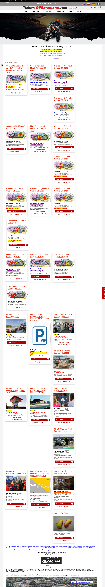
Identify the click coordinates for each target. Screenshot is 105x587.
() (56, 58)
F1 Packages (10, 533)
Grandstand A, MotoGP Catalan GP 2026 (62, 67)
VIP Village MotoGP (61, 543)
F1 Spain (9, 537)
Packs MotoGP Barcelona (86, 554)
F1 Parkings (10, 539)
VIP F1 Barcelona (60, 531)
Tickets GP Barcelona (61, 557)
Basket (96, 7)
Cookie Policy (64, 575)
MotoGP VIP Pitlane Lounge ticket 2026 (84, 198)
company (49, 11)
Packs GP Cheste (84, 545)
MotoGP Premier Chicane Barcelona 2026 (13, 295)
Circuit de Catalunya (37, 557)
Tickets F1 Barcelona (61, 564)
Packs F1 (82, 531)
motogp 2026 (37, 11)
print (99, 507)
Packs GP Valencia (84, 549)
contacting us (10, 559)
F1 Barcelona (10, 535)
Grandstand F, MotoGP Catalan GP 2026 (85, 100)
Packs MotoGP (83, 533)
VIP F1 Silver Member (61, 535)
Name (14, 62)
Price (18, 62)
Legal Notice (49, 575)
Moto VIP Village (35, 549)
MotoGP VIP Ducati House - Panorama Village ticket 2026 (37, 253)
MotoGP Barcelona (36, 535)
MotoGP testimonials (37, 541)
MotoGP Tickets (35, 531)
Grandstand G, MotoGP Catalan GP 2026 (15, 132)
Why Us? (71, 575)
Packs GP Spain (84, 547)
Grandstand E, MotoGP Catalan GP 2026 (62, 100)
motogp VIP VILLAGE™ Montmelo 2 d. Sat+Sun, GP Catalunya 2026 (39, 295)
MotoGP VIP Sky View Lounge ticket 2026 (62, 198)
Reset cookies (56, 581)
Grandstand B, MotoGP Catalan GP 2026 (85, 67)
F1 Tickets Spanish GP (61, 566)
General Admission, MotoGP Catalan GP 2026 (38, 68)
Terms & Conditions (40, 575)
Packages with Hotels (96, 0)
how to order (77, 575)
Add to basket (34, 88)
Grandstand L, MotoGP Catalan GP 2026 (15, 166)
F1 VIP (9, 543)
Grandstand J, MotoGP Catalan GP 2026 (62, 132)
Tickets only (87, 0)
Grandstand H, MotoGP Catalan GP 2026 (39, 132)
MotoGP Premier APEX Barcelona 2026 (62, 294)
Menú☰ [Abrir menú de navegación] (7, 3)
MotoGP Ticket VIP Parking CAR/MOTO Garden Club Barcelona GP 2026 (39, 200)
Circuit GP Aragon (36, 561)
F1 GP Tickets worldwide (14, 541)
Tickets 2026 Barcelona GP (29, 575)
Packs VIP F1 (83, 537)
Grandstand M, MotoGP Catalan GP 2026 (39, 166)
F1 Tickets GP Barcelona (14, 549)
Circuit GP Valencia (36, 564)
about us (9, 557)
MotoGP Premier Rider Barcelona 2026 (62, 252)
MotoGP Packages (36, 533)
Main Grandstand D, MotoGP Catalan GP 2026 (38, 101)
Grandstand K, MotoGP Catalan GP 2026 (85, 132)
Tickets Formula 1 (60, 553)
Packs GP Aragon (84, 539)
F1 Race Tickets (11, 547)
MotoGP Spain (35, 539)
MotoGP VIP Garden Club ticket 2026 (14, 198)
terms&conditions (12, 564)
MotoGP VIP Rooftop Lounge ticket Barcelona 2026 (15, 253)
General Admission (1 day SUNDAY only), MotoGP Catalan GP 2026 (14, 69)
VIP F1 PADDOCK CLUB (62, 533)
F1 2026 (25, 11)
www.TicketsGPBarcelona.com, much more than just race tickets (90, 585)
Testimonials (60, 11)
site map (83, 575)
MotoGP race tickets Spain (38, 543)
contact (79, 11)
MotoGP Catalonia (36, 537)
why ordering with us (13, 561)
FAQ (70, 11)
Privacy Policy (57, 575)
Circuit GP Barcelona (37, 559)
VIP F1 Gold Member (61, 537)
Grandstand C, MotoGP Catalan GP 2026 (15, 100)
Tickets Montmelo (60, 559)
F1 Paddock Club (12, 545)
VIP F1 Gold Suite (60, 539)
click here (58, 487)
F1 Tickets (10, 531)
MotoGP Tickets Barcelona (62, 568)
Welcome (82, 0)
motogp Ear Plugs (83, 293)
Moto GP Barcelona (36, 545)
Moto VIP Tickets (36, 547)
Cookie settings (48, 581)
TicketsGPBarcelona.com (14, 585)
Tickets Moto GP (60, 555)
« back (95, 507)
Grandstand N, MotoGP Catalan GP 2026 (62, 166)
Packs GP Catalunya (85, 543)
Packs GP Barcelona (85, 541)
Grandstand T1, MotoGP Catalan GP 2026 (84, 167)
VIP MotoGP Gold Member (63, 545)
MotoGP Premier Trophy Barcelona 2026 (85, 252)
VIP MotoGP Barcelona (61, 541)
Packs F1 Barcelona (85, 535)
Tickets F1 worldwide (61, 561)
